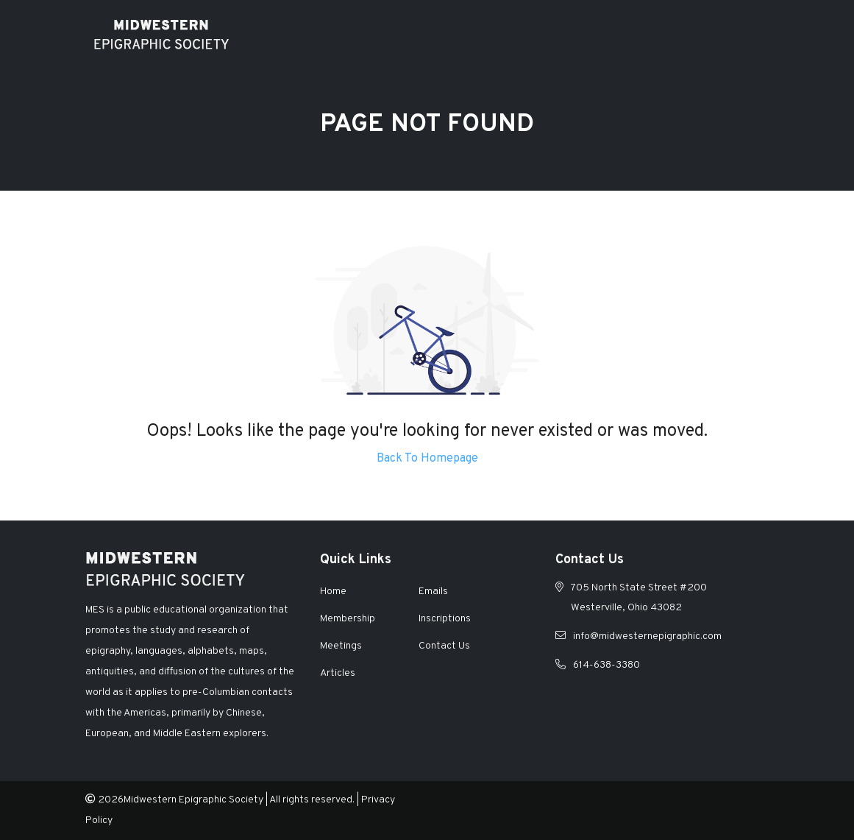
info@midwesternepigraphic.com (647, 636)
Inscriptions (445, 619)
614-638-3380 (606, 665)
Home (333, 591)
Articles (337, 673)
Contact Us (444, 646)
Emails (433, 591)
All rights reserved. (312, 800)
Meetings (341, 646)
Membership (347, 619)
